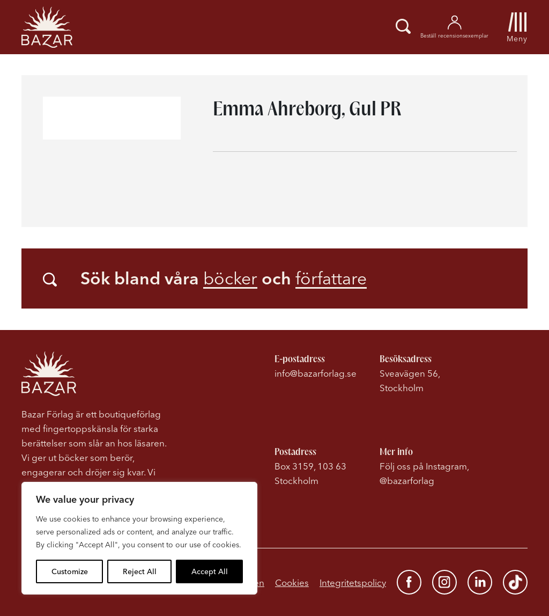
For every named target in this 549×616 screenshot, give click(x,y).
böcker (230, 278)
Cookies (292, 582)
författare (331, 278)
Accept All (209, 571)
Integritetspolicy (353, 582)
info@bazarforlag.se (315, 373)
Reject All (140, 571)
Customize (69, 571)
